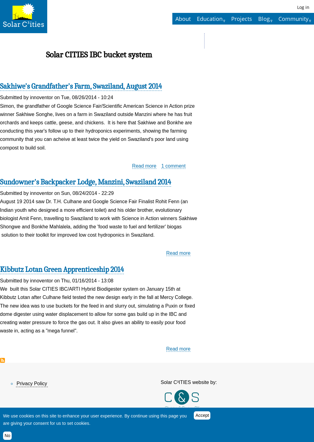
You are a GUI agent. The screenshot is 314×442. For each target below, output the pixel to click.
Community (293, 18)
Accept (202, 415)
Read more (144, 166)
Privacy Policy (32, 383)
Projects (241, 18)
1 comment (173, 166)
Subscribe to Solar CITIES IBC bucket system (2, 360)
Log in (303, 7)
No (7, 435)
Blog (264, 18)
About (183, 18)
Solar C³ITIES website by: (189, 382)
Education (210, 18)
